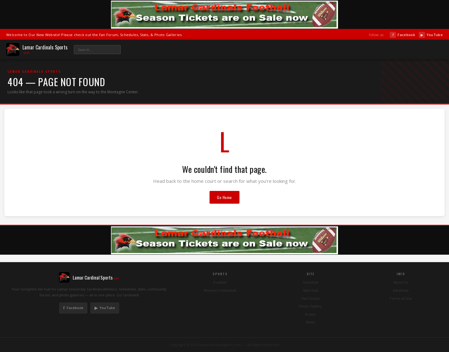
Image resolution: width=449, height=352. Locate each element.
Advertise (401, 290)
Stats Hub (310, 290)
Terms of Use (400, 298)
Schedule (310, 282)
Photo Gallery (310, 306)
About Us (400, 282)
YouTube (431, 35)
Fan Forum (311, 298)
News (310, 322)
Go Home (224, 197)
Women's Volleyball (220, 290)
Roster (310, 314)
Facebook (402, 35)
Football (220, 282)
